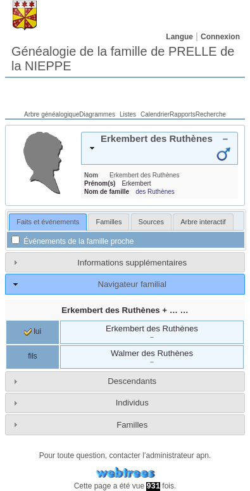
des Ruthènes (155, 191)
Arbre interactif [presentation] (203, 222)
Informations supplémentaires (132, 262)
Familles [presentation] (109, 222)
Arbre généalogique (51, 114)
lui (32, 331)
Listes (128, 114)
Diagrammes (97, 114)
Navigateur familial (131, 284)
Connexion (220, 36)
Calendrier (155, 114)
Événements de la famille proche (72, 241)
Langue (179, 36)
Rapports (183, 114)
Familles (131, 425)
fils (32, 356)
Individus (132, 402)
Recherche (211, 114)
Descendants (132, 381)
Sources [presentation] (151, 222)
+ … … (124, 310)
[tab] (159, 148)
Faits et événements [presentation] (47, 222)
